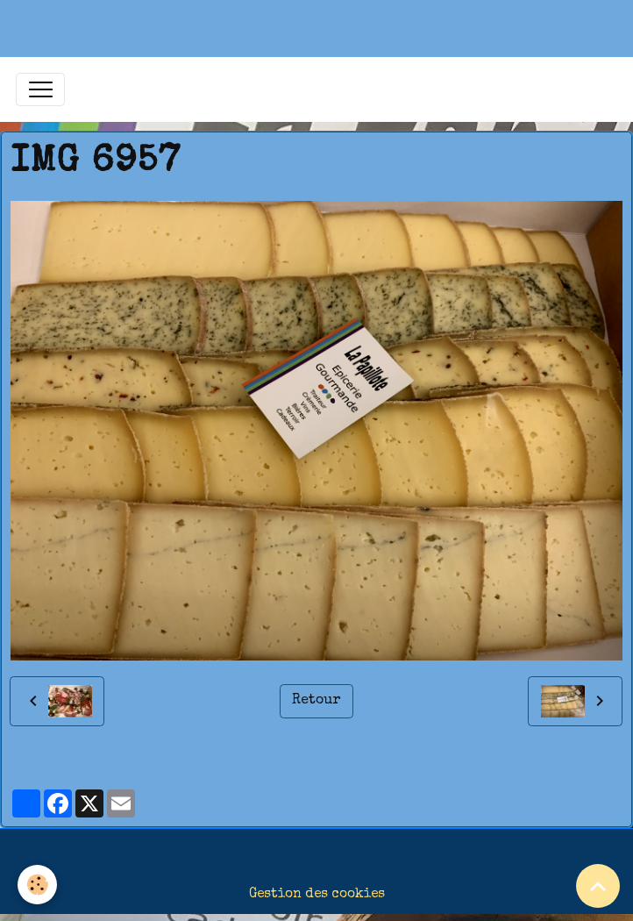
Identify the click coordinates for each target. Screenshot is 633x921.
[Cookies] (37, 884)
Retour (316, 701)
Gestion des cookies (317, 895)
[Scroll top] (598, 886)
